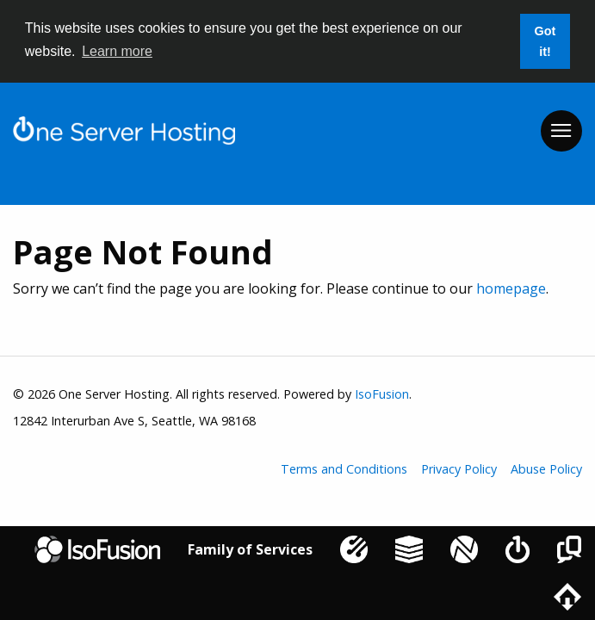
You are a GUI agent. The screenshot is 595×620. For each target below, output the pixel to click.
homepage (511, 288)
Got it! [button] (545, 41)
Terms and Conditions (344, 469)
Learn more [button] (117, 51)
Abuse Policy (546, 469)
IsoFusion (382, 394)
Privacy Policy (459, 469)
